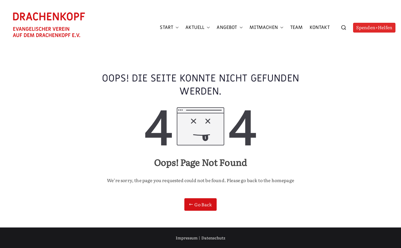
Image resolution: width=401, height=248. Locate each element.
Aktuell (197, 27)
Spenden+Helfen (374, 27)
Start (169, 27)
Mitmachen (266, 27)
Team (296, 27)
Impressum (187, 237)
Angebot (230, 27)
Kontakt (320, 27)
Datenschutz (213, 237)
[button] (176, 27)
